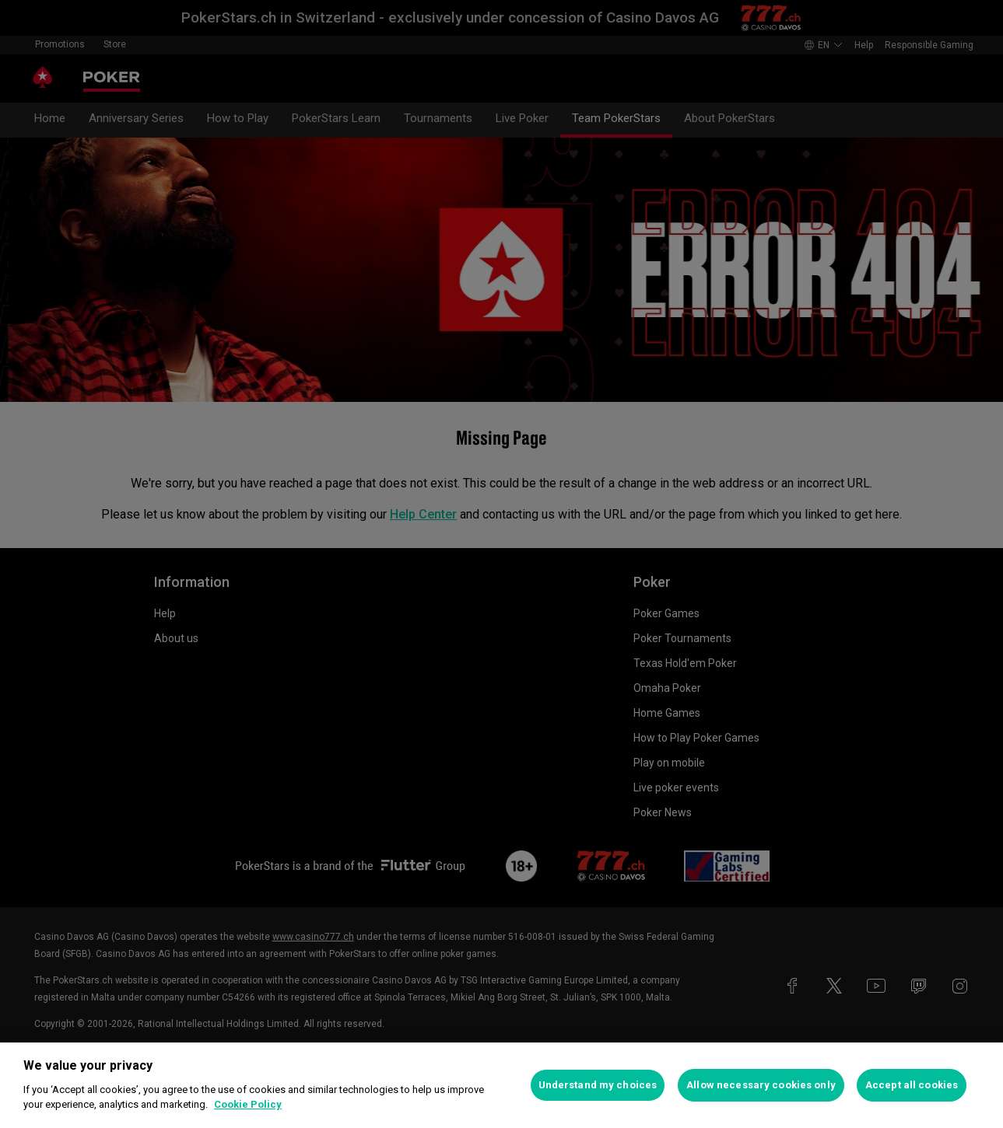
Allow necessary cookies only (761, 1085)
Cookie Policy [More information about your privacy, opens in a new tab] (248, 1104)
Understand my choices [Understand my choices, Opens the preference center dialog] (598, 1085)
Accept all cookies (911, 1085)
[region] (501, 1085)
